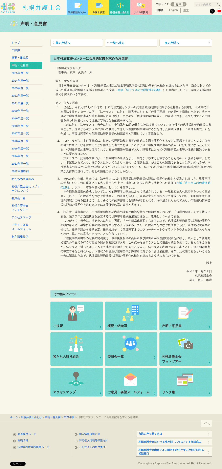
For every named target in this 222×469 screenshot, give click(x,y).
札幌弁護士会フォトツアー (20, 207)
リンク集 (168, 392)
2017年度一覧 (20, 133)
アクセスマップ (21, 217)
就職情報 (23, 440)
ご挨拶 (16, 50)
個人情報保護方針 (89, 433)
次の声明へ (172, 42)
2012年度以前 (20, 171)
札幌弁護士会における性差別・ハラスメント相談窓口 (169, 441)
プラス (184, 4)
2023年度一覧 (20, 88)
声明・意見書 (171, 326)
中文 (186, 10)
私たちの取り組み (23, 179)
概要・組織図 (20, 57)
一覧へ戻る (117, 42)
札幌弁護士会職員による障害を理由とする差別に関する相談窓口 (171, 451)
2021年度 (69, 417)
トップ (16, 42)
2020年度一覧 (20, 110)
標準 (178, 4)
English (173, 10)
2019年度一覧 (20, 118)
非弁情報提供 (20, 236)
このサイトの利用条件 (92, 446)
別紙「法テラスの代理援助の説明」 (140, 89)
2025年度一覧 (20, 73)
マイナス (172, 4)
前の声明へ (63, 42)
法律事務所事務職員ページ (33, 446)
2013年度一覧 (20, 163)
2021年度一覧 (20, 103)
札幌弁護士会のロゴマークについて (26, 188)
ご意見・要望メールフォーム (21, 226)
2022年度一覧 (20, 95)
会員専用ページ (27, 433)
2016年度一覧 (20, 141)
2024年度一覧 (20, 80)
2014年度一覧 (20, 156)
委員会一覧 (19, 198)
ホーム (14, 417)
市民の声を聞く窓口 (150, 433)
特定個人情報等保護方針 (93, 440)
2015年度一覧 (20, 148)
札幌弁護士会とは (31, 417)
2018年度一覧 (20, 125)
